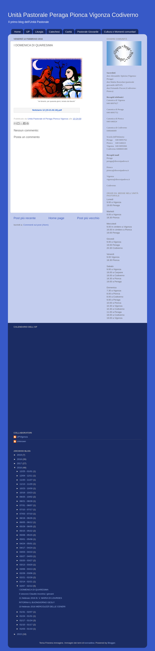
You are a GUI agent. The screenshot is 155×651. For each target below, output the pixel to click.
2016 (19, 467)
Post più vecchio (88, 218)
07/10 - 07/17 (26, 509)
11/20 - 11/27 (26, 480)
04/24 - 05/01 (26, 543)
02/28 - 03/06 (26, 573)
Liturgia (39, 31)
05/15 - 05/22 (26, 531)
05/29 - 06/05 (26, 526)
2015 (19, 634)
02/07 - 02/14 (26, 586)
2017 (19, 463)
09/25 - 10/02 (26, 497)
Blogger (111, 643)
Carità (68, 31)
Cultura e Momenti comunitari (120, 31)
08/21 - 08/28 (26, 501)
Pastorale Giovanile (87, 31)
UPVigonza (22, 437)
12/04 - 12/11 (26, 475)
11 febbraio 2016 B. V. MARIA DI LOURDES (40, 598)
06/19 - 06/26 (26, 518)
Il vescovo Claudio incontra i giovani (36, 594)
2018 (19, 459)
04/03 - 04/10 (26, 552)
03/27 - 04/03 (26, 556)
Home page (56, 218)
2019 (19, 455)
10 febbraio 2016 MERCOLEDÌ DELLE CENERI (42, 606)
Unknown (21, 441)
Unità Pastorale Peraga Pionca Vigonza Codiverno (73, 15)
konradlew (89, 643)
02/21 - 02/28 (26, 577)
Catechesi (54, 31)
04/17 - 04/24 (26, 548)
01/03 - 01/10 (26, 629)
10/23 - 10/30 (26, 488)
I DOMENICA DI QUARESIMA (34, 589)
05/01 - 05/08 (26, 539)
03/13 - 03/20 (26, 564)
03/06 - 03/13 (26, 569)
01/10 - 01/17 (26, 624)
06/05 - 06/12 (26, 522)
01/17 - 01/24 (26, 620)
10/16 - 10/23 (26, 492)
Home (17, 31)
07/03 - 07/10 (26, 514)
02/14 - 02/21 (26, 581)
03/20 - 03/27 (26, 560)
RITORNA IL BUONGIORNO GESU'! (37, 602)
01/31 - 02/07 (26, 612)
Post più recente (25, 218)
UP (28, 31)
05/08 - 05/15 (26, 535)
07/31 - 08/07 (26, 505)
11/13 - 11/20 (26, 484)
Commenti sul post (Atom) (36, 225)
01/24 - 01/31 (26, 616)
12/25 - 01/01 (26, 471)
